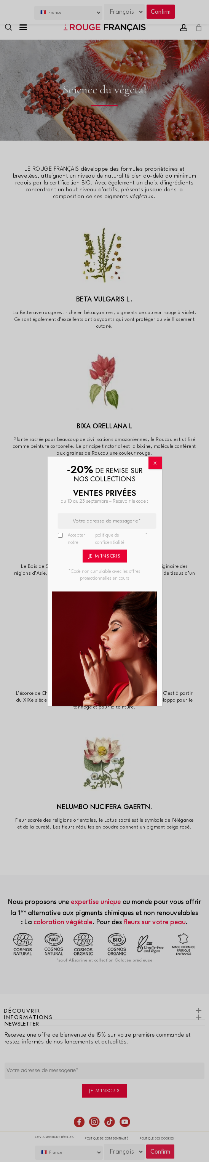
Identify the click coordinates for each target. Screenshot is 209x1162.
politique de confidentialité (109, 539)
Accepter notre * (108, 539)
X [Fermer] (155, 463)
